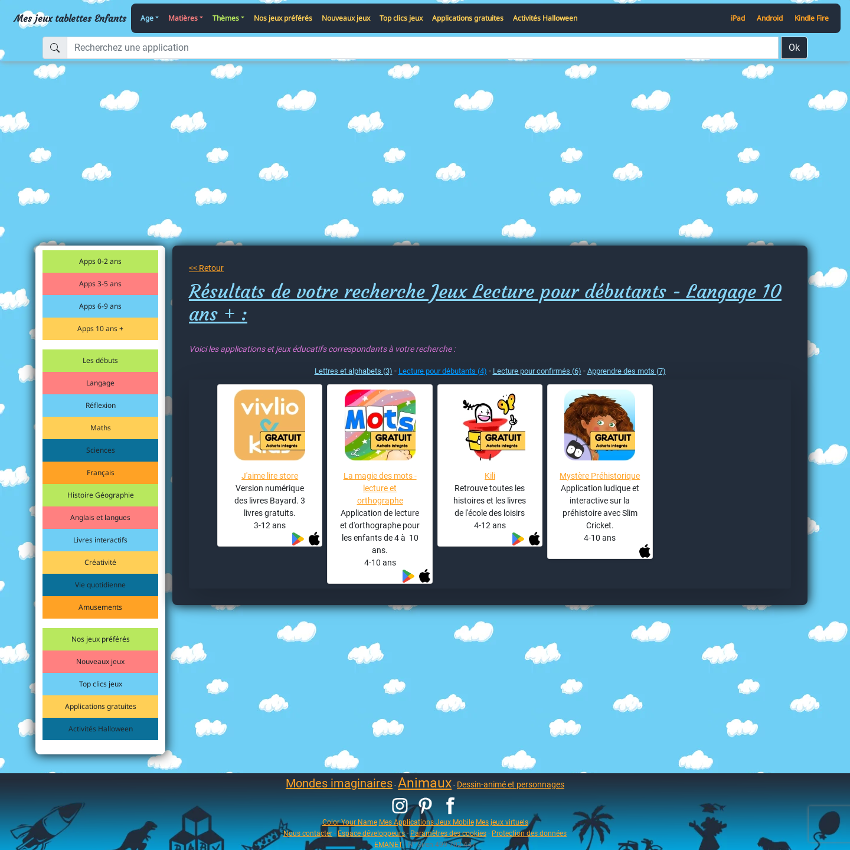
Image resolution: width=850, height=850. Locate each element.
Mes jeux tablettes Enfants (70, 18)
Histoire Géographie (100, 495)
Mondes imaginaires (339, 783)
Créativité (100, 562)
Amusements (100, 607)
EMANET (388, 844)
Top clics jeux (401, 18)
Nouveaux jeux (346, 18)
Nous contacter (307, 833)
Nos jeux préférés (283, 18)
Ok (794, 47)
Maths (100, 428)
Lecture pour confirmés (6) (537, 371)
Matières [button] (183, 18)
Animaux (425, 783)
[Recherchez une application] (423, 48)
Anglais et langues (100, 517)
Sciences (100, 450)
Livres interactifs (100, 540)
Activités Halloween (545, 18)
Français (101, 473)
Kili (490, 475)
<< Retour (206, 268)
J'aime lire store (269, 475)
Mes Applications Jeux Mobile (426, 822)
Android (770, 18)
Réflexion (101, 405)
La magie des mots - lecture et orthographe (380, 488)
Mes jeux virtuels (502, 822)
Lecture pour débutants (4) (442, 371)
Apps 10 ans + (100, 328)
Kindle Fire (812, 18)
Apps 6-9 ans (100, 306)
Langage (100, 383)
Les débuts (100, 360)
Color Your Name (349, 822)
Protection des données (529, 833)
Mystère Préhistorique (600, 475)
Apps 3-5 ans (100, 284)
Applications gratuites (468, 18)
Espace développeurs (371, 833)
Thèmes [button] (225, 18)
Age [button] (146, 18)
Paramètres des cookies (448, 833)
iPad (738, 18)
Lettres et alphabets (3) (354, 371)
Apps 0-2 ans (100, 261)
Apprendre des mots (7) (626, 371)
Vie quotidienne (100, 585)
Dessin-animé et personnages (510, 784)
